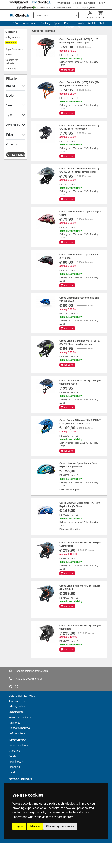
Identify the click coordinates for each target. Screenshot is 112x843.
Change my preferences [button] (60, 826)
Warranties (63, 2)
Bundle (13, 756)
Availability (13, 124)
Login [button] (90, 15)
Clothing (45, 23)
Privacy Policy (17, 706)
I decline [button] (35, 826)
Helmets (50, 30)
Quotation (14, 750)
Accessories (30, 23)
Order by (12, 144)
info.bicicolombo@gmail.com (32, 670)
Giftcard (77, 2)
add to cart (67, 70)
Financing (14, 766)
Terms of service (18, 701)
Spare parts (57, 24)
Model (10, 95)
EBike (16, 23)
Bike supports (69, 24)
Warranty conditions (20, 717)
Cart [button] (99, 15)
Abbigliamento (12, 37)
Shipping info (16, 711)
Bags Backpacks (14, 49)
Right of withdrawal (19, 728)
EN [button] (101, 2)
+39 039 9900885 (26, 678)
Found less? (16, 761)
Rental (91, 23)
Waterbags (11, 68)
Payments (14, 722)
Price (9, 134)
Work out (81, 24)
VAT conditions (17, 733)
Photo (101, 23)
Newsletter (90, 2)
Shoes (8, 54)
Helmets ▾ (11, 42)
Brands (11, 85)
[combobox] (56, 15)
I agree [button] (19, 826)
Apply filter (16, 154)
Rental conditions (18, 745)
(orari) (40, 678)
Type (9, 115)
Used (12, 772)
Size (9, 105)
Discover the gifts (69, 489)
